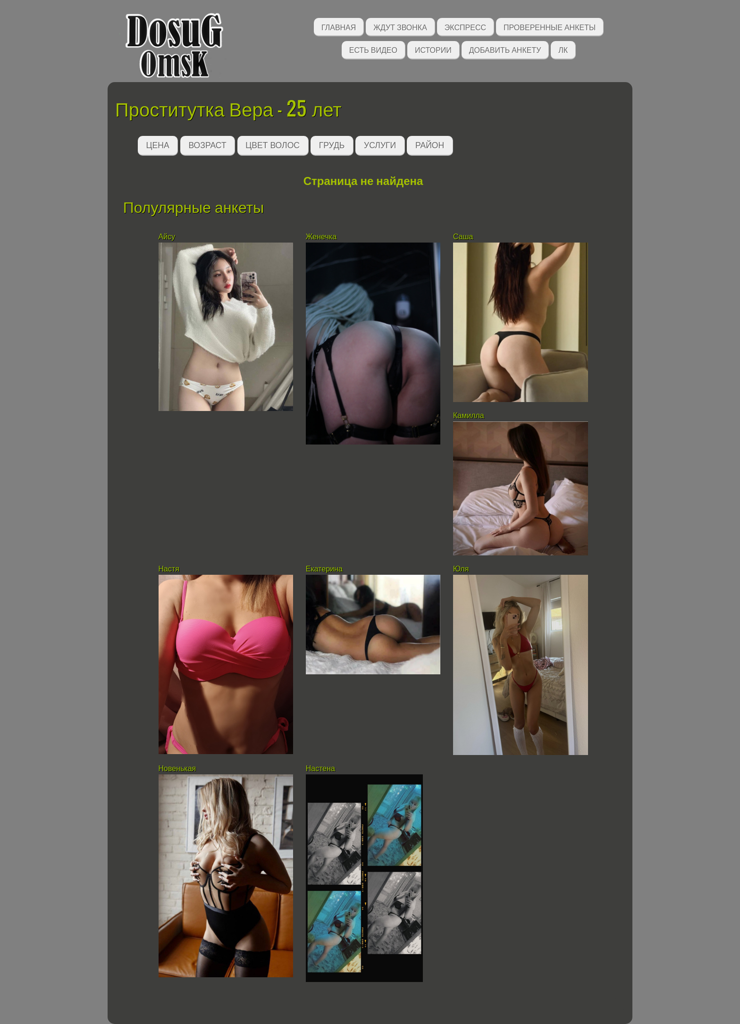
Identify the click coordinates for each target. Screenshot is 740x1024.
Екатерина (324, 569)
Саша (463, 237)
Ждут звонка (400, 26)
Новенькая (178, 768)
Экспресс (465, 26)
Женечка (321, 237)
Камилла (468, 415)
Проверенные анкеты (550, 26)
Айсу (168, 237)
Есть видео (373, 49)
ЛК (563, 49)
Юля (462, 569)
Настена (321, 768)
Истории (433, 49)
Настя (169, 569)
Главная (338, 26)
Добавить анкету (505, 49)
